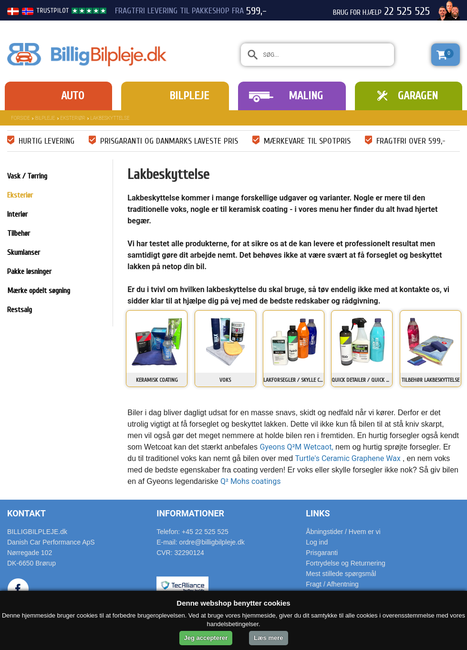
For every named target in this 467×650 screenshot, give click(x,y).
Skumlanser (23, 252)
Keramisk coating (157, 380)
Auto (72, 95)
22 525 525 (407, 11)
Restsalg (19, 309)
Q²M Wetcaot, (310, 446)
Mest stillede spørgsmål (341, 573)
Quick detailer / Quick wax (362, 380)
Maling (306, 95)
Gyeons (273, 446)
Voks (225, 380)
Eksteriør (73, 118)
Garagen (418, 95)
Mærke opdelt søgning (38, 290)
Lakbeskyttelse (110, 118)
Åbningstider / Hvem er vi (343, 531)
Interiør (17, 214)
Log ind (317, 542)
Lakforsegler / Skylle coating (293, 380)
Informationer (190, 513)
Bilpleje (189, 95)
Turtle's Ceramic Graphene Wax (349, 458)
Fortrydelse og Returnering (345, 563)
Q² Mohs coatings (250, 481)
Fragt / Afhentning (332, 584)
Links (318, 513)
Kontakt (26, 513)
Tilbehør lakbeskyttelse (430, 380)
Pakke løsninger (29, 271)
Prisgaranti (322, 552)
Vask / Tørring (27, 176)
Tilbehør (18, 233)
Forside (20, 118)
